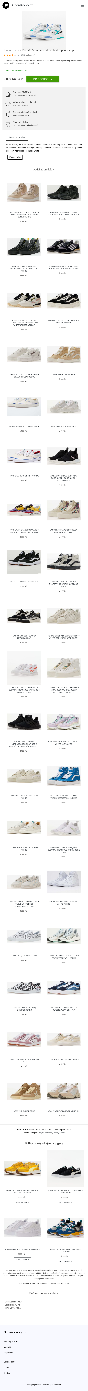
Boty (39, 1133)
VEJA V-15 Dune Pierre (24, 1111)
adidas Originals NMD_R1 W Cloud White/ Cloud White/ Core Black (64, 850)
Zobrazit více (15, 157)
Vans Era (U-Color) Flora (24, 956)
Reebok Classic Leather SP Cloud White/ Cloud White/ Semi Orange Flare (24, 690)
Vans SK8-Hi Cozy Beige (64, 375)
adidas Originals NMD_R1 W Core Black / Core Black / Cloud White (63, 478)
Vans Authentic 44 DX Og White (24, 426)
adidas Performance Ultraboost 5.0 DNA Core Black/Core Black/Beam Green (24, 744)
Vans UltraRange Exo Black (24, 582)
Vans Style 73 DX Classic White (63, 1059)
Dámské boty (47, 1133)
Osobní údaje (9, 1362)
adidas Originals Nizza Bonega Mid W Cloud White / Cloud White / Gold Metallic (63, 690)
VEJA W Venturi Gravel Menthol (63, 1111)
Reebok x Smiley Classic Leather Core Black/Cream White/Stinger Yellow (24, 322)
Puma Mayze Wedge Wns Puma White (22, 1249)
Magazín (7, 1347)
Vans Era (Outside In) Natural (24, 476)
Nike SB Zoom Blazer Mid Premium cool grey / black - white (24, 268)
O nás (6, 1367)
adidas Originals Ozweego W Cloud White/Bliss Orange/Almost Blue (24, 904)
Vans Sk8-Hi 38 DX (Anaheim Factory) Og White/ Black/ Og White (63, 584)
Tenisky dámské (59, 1133)
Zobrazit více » (33, 63)
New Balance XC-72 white (63, 426)
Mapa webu (9, 1353)
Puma (6, 63)
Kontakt (7, 1373)
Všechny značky (11, 1341)
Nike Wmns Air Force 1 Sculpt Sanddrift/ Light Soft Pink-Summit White (24, 214)
